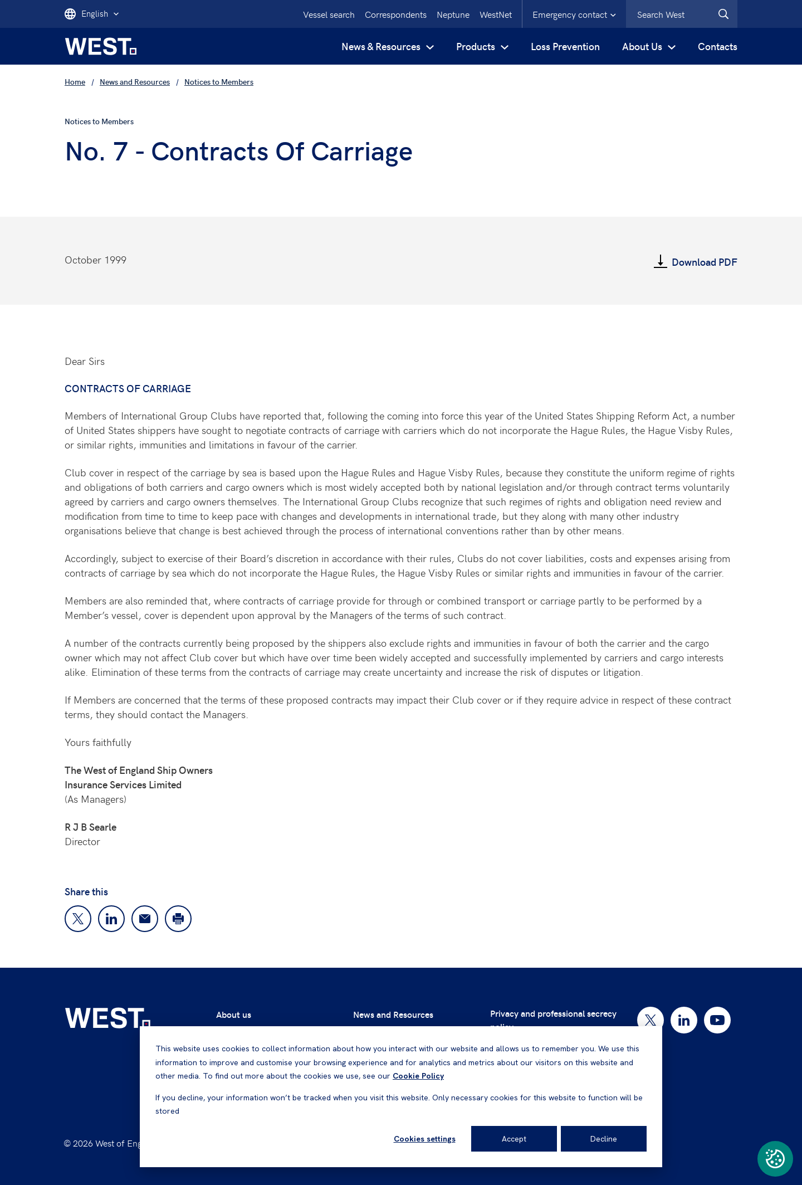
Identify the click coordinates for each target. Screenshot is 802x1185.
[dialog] (401, 1096)
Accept (514, 1139)
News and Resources (393, 1014)
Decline (603, 1139)
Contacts (717, 46)
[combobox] (681, 14)
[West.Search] (723, 14)
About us (233, 1014)
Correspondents (396, 14)
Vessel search (329, 14)
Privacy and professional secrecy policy (553, 1019)
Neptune (453, 14)
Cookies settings (425, 1139)
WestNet (496, 14)
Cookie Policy (418, 1076)
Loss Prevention (565, 46)
